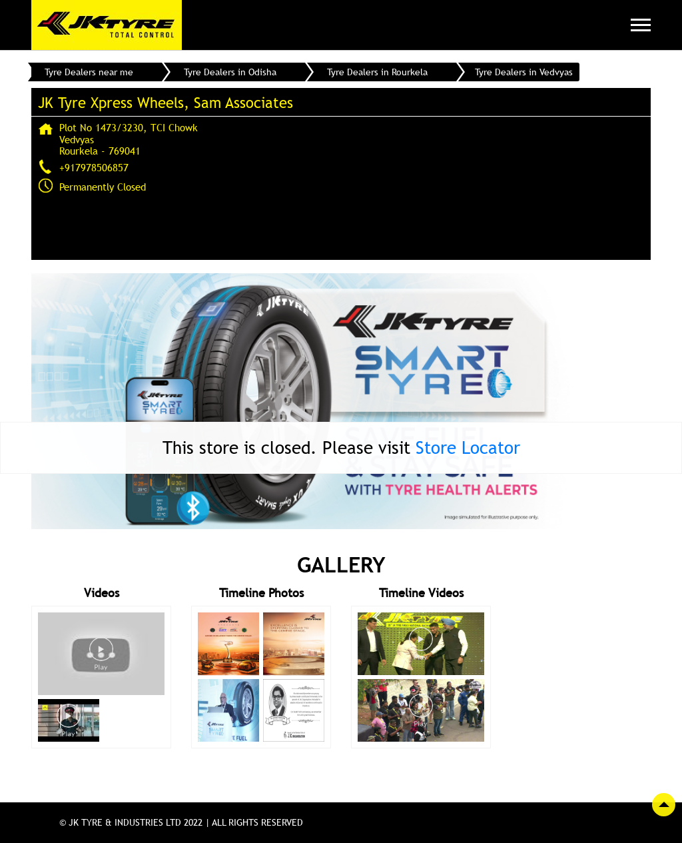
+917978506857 (94, 167)
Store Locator (468, 447)
